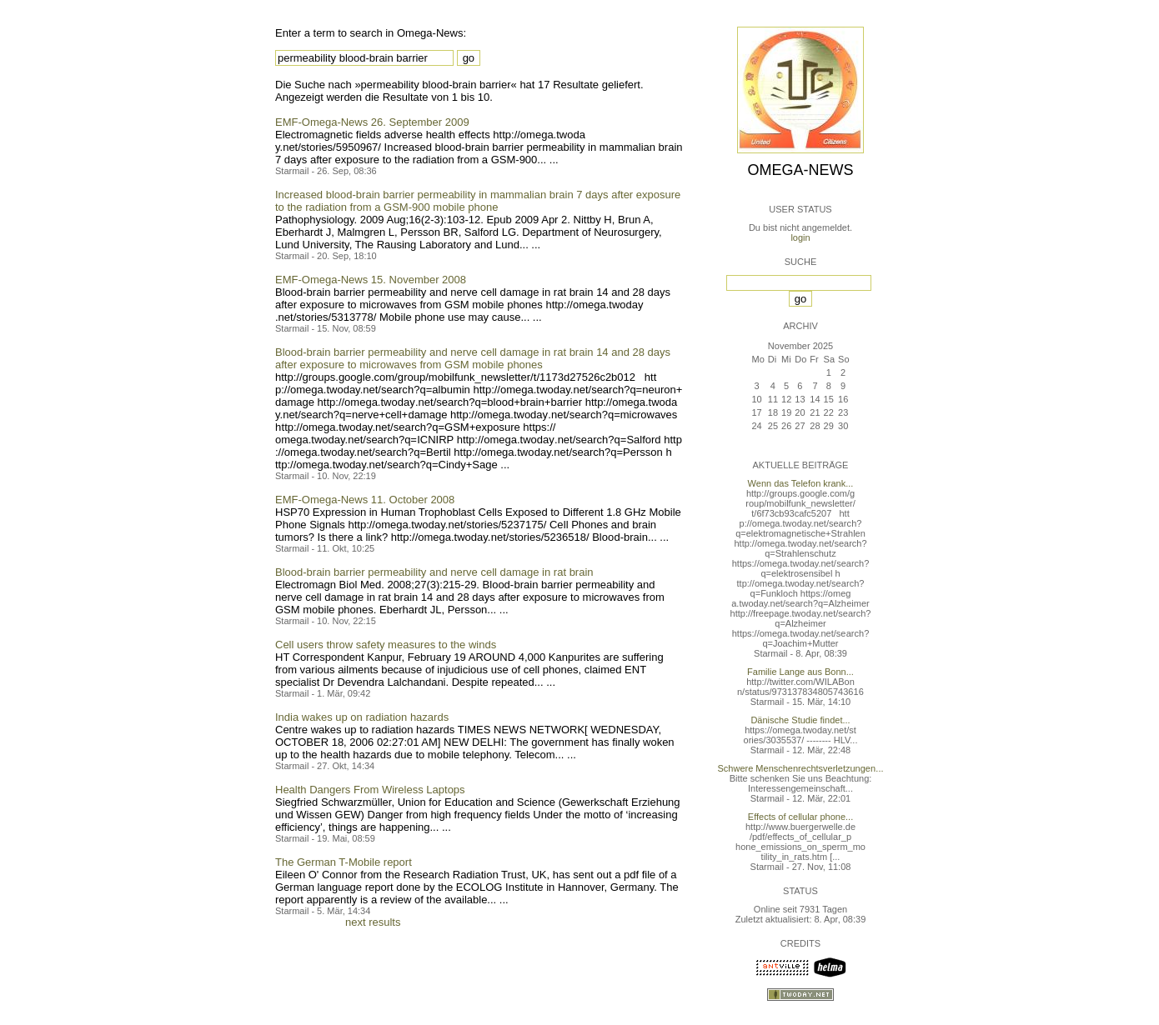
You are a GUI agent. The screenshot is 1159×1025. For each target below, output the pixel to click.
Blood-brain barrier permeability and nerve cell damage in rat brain (434, 572)
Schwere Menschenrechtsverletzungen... (801, 768)
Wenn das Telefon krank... (801, 483)
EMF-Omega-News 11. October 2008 (364, 499)
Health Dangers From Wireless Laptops (370, 789)
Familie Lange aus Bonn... (800, 672)
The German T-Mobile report (343, 862)
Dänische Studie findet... (800, 720)
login (800, 237)
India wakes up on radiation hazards (362, 717)
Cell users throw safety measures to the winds (385, 644)
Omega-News (800, 170)
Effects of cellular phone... (800, 817)
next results (372, 922)
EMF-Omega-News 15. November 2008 (370, 279)
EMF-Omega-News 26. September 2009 (372, 122)
